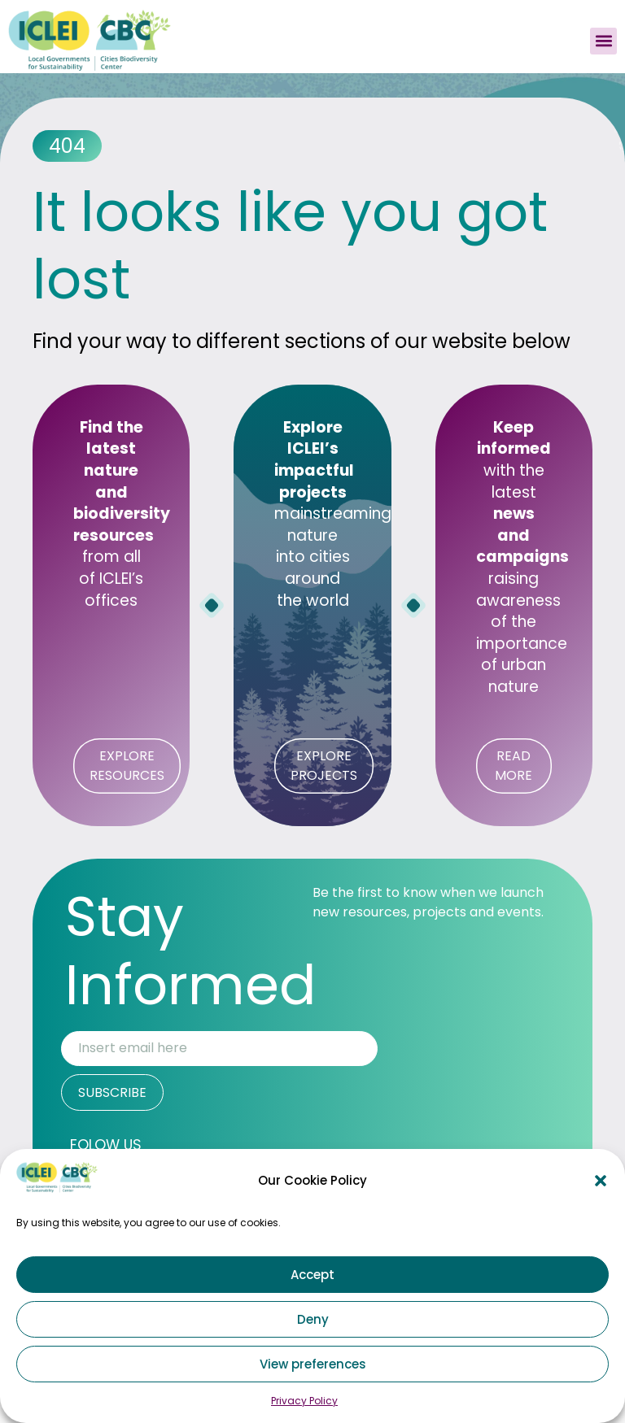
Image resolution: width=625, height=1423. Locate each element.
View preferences (313, 1364)
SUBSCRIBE (112, 1092)
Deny (313, 1319)
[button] (600, 1181)
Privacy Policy (304, 1401)
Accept (312, 1274)
